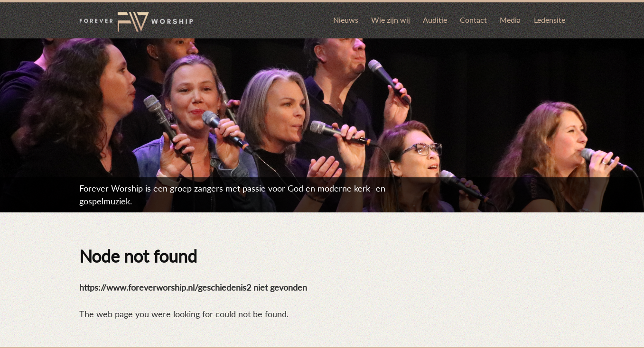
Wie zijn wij (390, 19)
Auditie (435, 19)
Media (510, 19)
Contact (473, 19)
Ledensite (549, 19)
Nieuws (345, 19)
